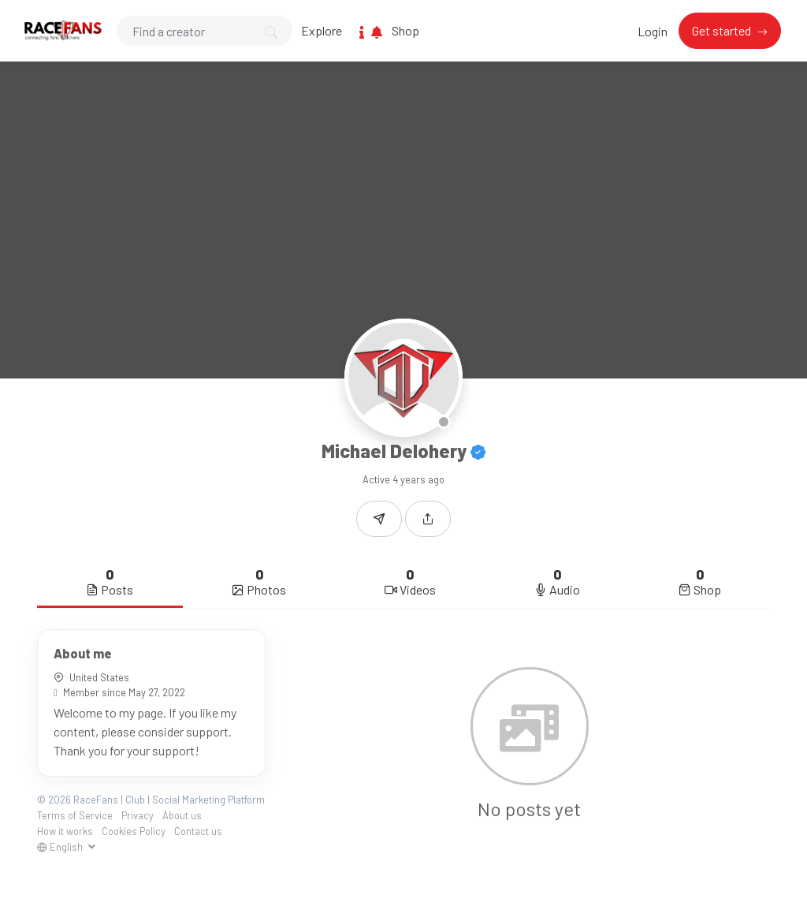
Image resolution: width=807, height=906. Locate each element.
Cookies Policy (133, 831)
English (61, 847)
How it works (65, 831)
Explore (321, 30)
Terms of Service (75, 815)
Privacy (137, 815)
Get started (722, 30)
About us (182, 815)
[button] (428, 519)
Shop (405, 30)
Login (653, 31)
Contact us (198, 831)
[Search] (204, 31)
